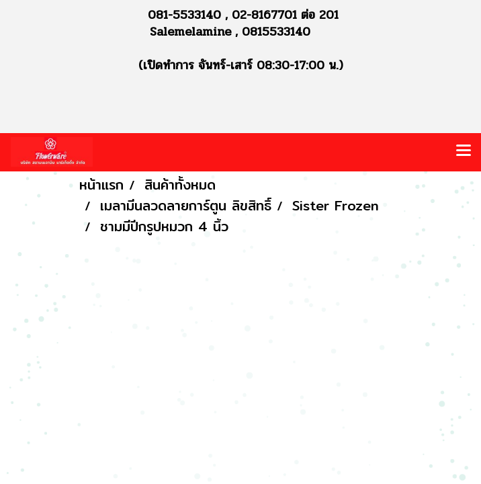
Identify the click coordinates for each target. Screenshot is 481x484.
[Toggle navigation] (463, 152)
